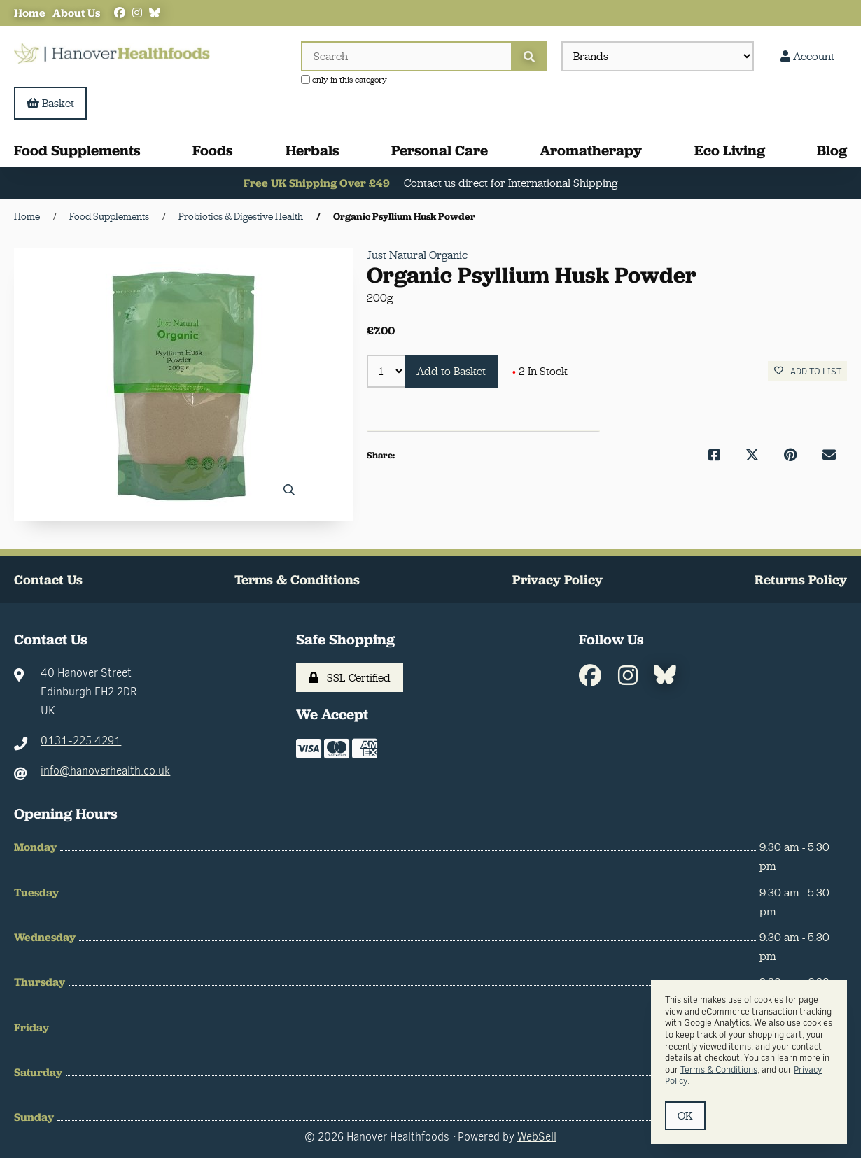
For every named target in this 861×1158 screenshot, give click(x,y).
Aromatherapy (591, 150)
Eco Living (729, 150)
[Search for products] (406, 56)
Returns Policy (801, 579)
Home (30, 13)
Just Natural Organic (417, 255)
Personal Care (439, 150)
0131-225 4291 (81, 741)
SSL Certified (350, 677)
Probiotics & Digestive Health (240, 217)
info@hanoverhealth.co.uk (105, 771)
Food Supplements (77, 150)
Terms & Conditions (297, 579)
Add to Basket (451, 371)
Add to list (807, 372)
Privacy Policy (557, 579)
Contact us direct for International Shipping (511, 183)
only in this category (344, 79)
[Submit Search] (529, 56)
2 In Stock (540, 371)
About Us (76, 13)
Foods (212, 150)
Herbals (313, 150)
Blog (832, 150)
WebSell (536, 1136)
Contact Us (48, 579)
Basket (50, 103)
